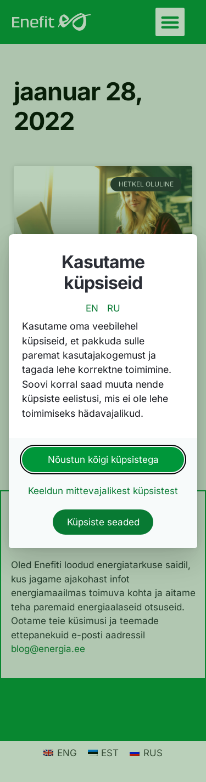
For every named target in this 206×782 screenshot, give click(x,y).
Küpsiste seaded (103, 522)
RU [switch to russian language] (113, 308)
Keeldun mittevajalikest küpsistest (103, 490)
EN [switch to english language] (92, 308)
